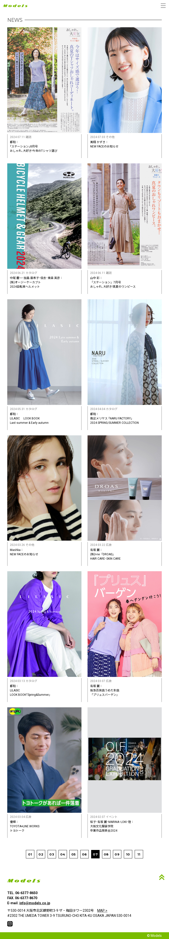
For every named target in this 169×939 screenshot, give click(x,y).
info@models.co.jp (34, 903)
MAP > (102, 910)
